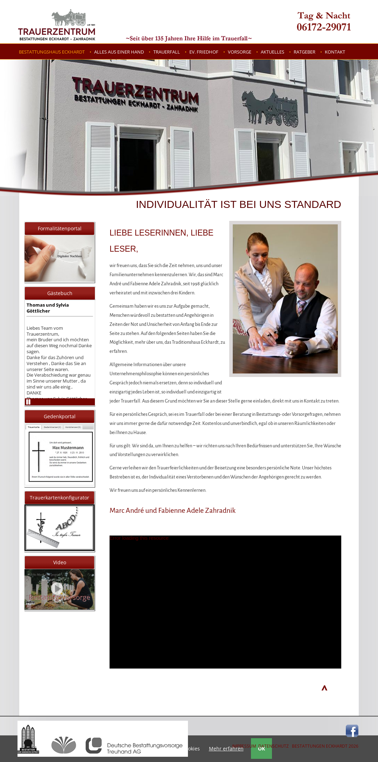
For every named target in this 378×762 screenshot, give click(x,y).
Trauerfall (166, 52)
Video (59, 562)
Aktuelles (272, 52)
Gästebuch (59, 293)
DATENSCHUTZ (273, 746)
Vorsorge (239, 52)
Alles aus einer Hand (119, 52)
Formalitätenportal (60, 228)
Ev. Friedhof (203, 52)
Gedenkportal (60, 416)
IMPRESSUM (244, 746)
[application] (225, 602)
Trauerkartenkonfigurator (59, 497)
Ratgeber (304, 52)
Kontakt (335, 52)
